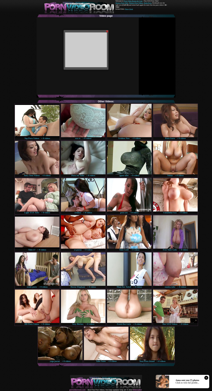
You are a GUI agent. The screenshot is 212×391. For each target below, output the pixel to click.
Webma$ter (137, 390)
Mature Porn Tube (122, 3)
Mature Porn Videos (136, 3)
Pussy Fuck (129, 9)
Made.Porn (147, 3)
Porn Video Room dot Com (133, 1)
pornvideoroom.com (77, 390)
